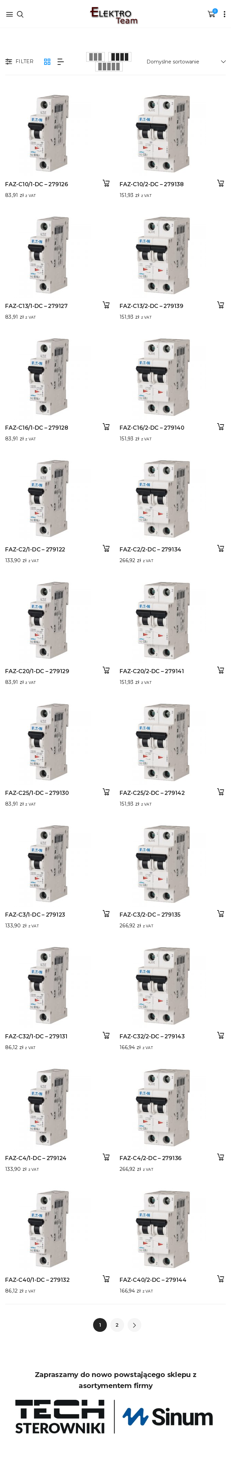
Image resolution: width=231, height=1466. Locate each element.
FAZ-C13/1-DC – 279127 (36, 305)
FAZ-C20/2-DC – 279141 (148, 669)
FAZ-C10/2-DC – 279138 (148, 184)
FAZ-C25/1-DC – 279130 (37, 790)
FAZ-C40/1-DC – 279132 (37, 1274)
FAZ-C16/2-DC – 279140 (148, 426)
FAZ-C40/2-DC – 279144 (149, 1274)
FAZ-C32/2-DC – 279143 (148, 1032)
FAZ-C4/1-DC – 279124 (36, 1153)
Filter (18, 62)
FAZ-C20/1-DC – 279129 (37, 669)
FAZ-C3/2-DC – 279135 (146, 911)
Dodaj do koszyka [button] (106, 183)
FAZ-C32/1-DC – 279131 (36, 1032)
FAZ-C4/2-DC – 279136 (147, 1153)
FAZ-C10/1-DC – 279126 (36, 184)
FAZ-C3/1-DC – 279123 (35, 911)
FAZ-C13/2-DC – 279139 (148, 305)
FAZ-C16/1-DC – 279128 (36, 426)
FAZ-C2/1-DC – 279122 (35, 547)
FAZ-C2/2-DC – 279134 (147, 547)
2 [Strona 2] (117, 1325)
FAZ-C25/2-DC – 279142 (148, 790)
